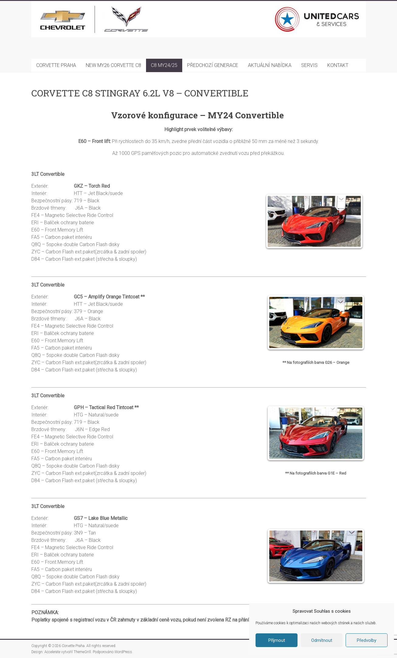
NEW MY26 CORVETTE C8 (113, 65)
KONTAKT (337, 65)
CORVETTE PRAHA (56, 65)
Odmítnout (321, 640)
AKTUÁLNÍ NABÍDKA (269, 65)
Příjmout (276, 640)
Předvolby (366, 640)
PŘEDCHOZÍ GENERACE (212, 65)
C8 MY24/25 (164, 65)
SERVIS (309, 65)
